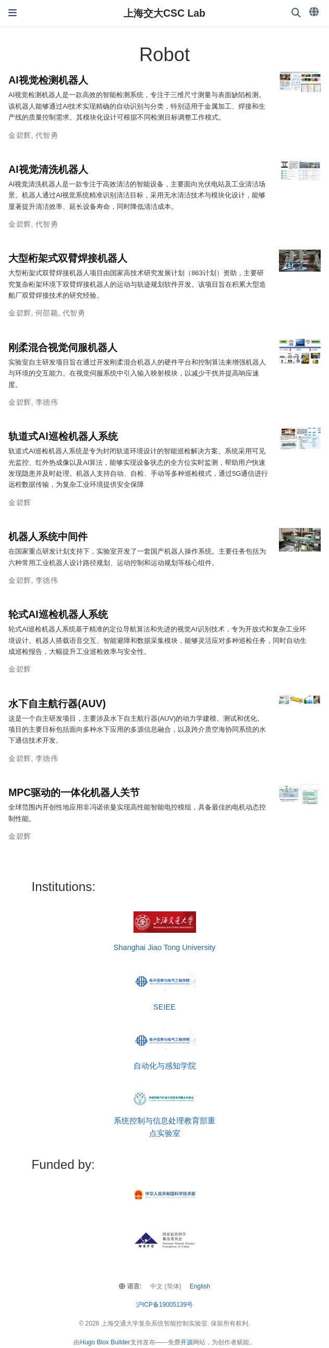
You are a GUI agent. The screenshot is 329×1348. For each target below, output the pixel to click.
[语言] (315, 12)
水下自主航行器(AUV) (57, 703)
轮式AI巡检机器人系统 (57, 614)
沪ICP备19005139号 (164, 1304)
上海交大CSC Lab (164, 13)
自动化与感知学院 (164, 1066)
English (200, 1286)
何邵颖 (46, 313)
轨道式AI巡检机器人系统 (62, 436)
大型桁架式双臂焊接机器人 (67, 258)
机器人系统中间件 (48, 536)
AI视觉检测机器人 (48, 80)
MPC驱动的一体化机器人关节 (74, 792)
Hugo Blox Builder (105, 1342)
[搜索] (296, 13)
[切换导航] (12, 13)
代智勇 (46, 135)
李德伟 (46, 402)
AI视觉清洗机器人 (48, 169)
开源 (186, 1342)
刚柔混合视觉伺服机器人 (62, 347)
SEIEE (164, 1007)
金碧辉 (19, 135)
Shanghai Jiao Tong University (164, 947)
